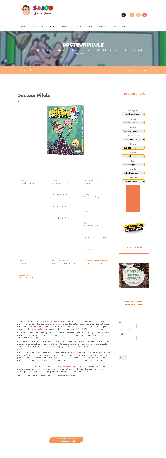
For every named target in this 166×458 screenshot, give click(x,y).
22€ (85, 211)
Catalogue (101, 26)
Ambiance (88, 225)
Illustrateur (133, 135)
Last (130, 330)
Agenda (113, 26)
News (35, 26)
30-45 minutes (25, 263)
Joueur (133, 177)
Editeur (133, 119)
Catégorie (133, 110)
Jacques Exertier (59, 194)
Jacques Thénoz (59, 206)
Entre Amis (89, 197)
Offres (89, 26)
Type (133, 161)
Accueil (24, 26)
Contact (125, 26)
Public (133, 144)
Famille (98, 197)
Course (102, 237)
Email (121, 334)
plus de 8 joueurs (96, 263)
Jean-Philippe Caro (60, 218)
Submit (122, 358)
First (120, 330)
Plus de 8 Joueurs (70, 263)
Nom (121, 322)
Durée (133, 169)
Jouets (78, 26)
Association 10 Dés (66, 375)
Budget (133, 152)
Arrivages (66, 26)
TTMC (84, 329)
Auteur (133, 127)
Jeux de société (49, 26)
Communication (91, 237)
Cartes (97, 225)
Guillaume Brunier (60, 183)
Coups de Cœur (26, 277)
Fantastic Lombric (27, 183)
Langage (88, 249)
